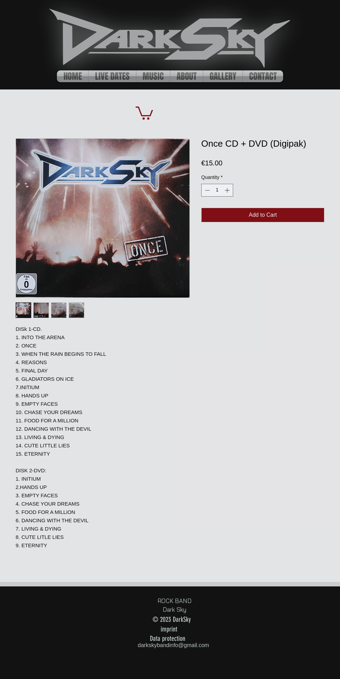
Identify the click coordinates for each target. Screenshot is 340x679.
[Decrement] (206, 190)
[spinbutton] (217, 190)
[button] (144, 112)
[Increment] (227, 190)
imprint (169, 629)
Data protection (167, 638)
